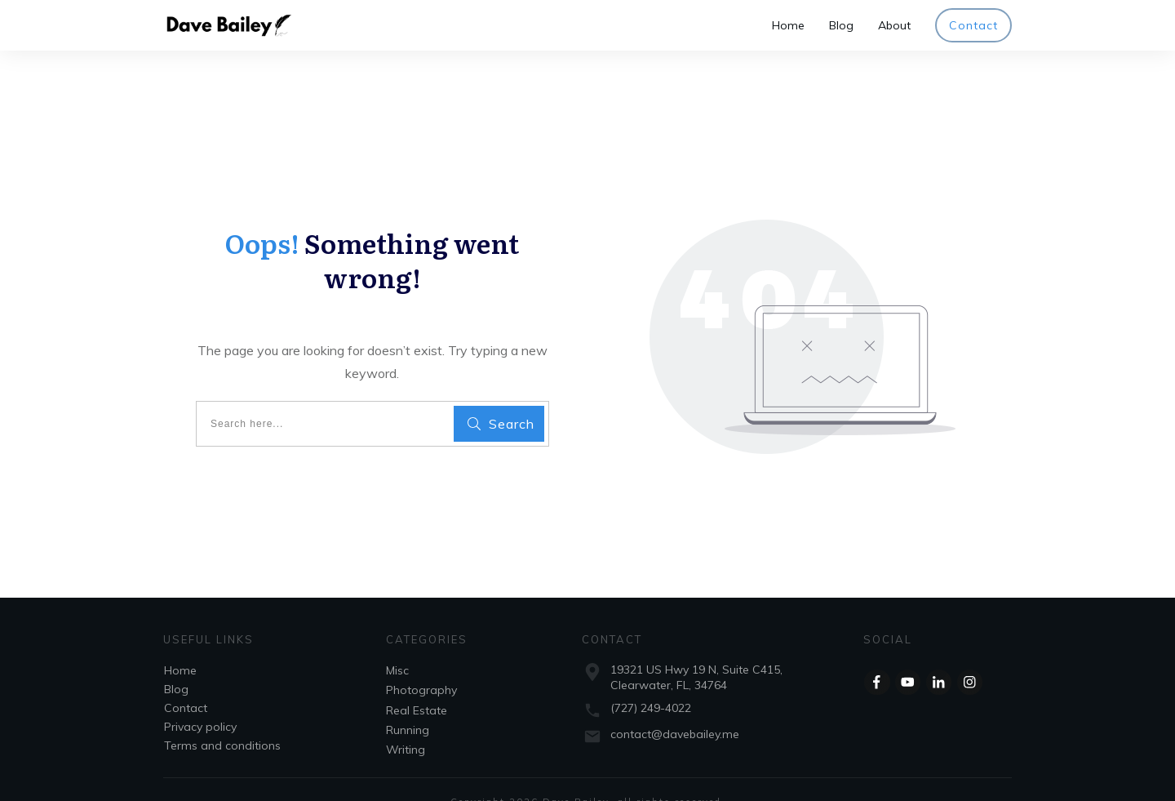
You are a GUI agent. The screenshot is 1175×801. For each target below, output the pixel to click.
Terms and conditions (222, 721)
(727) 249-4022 (650, 683)
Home (180, 646)
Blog (176, 664)
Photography (421, 665)
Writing (405, 725)
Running (407, 705)
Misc (397, 646)
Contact (185, 683)
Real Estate (416, 686)
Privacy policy (200, 702)
